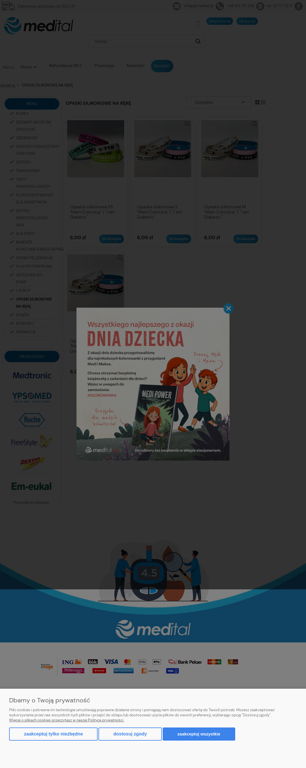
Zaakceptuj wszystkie (199, 733)
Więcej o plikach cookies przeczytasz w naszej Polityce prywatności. (66, 720)
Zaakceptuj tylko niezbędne (53, 733)
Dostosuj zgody (130, 733)
